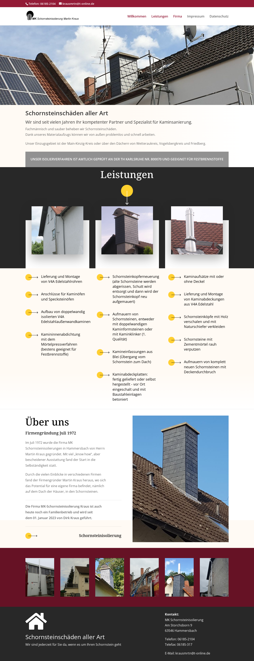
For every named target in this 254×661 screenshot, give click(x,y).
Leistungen (159, 16)
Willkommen (136, 16)
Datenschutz (219, 16)
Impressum (195, 16)
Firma (177, 16)
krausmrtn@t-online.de (192, 653)
